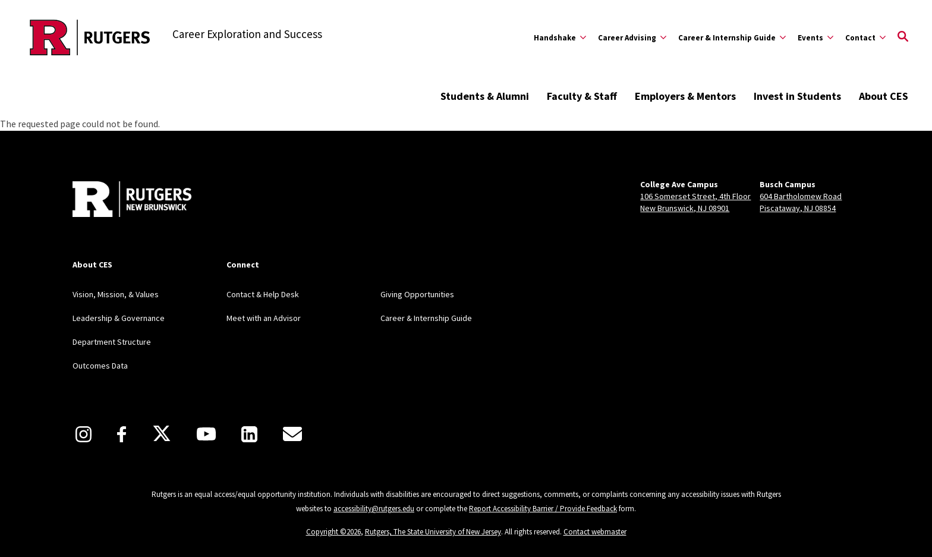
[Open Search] (903, 37)
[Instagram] (83, 434)
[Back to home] (132, 200)
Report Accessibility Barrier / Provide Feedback (543, 508)
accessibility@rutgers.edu (373, 508)
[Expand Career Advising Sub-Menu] (632, 37)
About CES (883, 96)
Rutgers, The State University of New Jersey (433, 532)
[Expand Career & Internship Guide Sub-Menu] (732, 37)
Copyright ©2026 (333, 532)
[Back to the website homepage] (90, 37)
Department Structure (112, 341)
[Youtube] (206, 433)
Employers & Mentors (685, 96)
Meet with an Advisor (263, 318)
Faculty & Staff (582, 96)
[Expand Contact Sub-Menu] (865, 37)
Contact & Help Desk (262, 294)
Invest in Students (797, 96)
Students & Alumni (484, 96)
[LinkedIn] (249, 434)
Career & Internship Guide (426, 318)
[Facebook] (121, 434)
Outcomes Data (100, 365)
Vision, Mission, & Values (116, 294)
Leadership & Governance (119, 318)
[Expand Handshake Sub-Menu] (560, 37)
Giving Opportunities (417, 294)
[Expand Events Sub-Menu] (815, 37)
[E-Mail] (292, 433)
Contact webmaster (594, 532)
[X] (161, 434)
